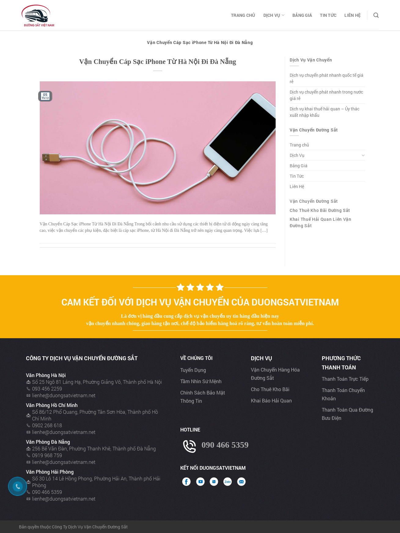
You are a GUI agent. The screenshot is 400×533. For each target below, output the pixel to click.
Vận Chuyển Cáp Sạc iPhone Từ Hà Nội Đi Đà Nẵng (157, 61)
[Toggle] (363, 155)
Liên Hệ (352, 15)
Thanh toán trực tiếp (345, 379)
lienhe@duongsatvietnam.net (63, 395)
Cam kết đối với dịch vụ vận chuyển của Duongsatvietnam (200, 302)
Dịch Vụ (273, 15)
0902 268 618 (47, 425)
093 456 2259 (47, 388)
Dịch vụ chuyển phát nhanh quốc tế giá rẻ (326, 78)
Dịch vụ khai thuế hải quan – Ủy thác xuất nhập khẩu (324, 112)
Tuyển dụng (193, 370)
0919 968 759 (47, 455)
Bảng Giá (302, 15)
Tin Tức (328, 15)
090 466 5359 (47, 492)
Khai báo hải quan (271, 400)
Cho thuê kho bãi (270, 389)
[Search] (376, 15)
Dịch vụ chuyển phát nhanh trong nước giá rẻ (326, 95)
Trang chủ (243, 15)
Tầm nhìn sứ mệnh (201, 381)
